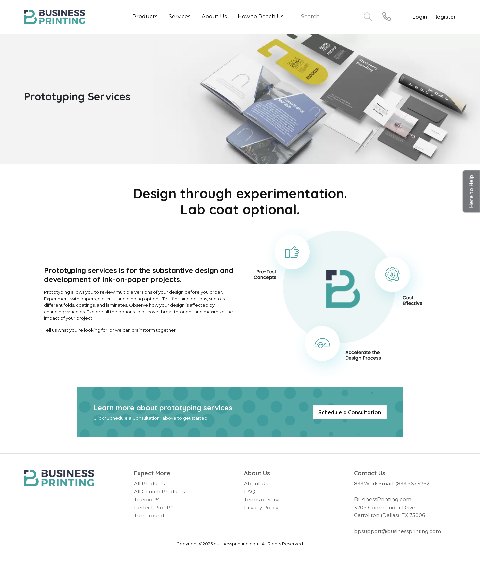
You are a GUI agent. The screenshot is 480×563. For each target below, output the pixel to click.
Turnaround (149, 515)
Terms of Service (265, 499)
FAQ (249, 491)
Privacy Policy (261, 507)
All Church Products (159, 491)
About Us (256, 483)
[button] (471, 191)
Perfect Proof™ (154, 507)
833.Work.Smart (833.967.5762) (392, 483)
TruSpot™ (146, 499)
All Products (149, 483)
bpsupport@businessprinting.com (397, 531)
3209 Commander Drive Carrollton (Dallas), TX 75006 (389, 511)
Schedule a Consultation (349, 412)
